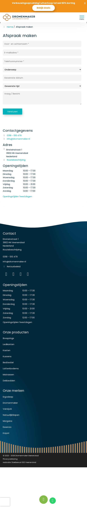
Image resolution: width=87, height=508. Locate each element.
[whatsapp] (52, 500)
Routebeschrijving (14, 159)
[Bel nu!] (43, 499)
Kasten (6, 350)
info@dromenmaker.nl (18, 138)
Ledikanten (8, 344)
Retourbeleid (13, 266)
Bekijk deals (43, 7)
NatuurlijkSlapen (11, 414)
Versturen (12, 111)
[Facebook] (13, 274)
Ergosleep (8, 396)
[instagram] (28, 274)
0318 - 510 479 (12, 135)
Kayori (6, 433)
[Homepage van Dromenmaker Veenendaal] (22, 17)
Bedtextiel (8, 362)
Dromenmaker (10, 402)
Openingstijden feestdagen (17, 322)
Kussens (7, 356)
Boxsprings (8, 338)
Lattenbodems (11, 368)
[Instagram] (6, 274)
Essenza (7, 427)
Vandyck (7, 408)
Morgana (7, 420)
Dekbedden (9, 380)
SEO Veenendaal (29, 462)
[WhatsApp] (20, 274)
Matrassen (8, 374)
